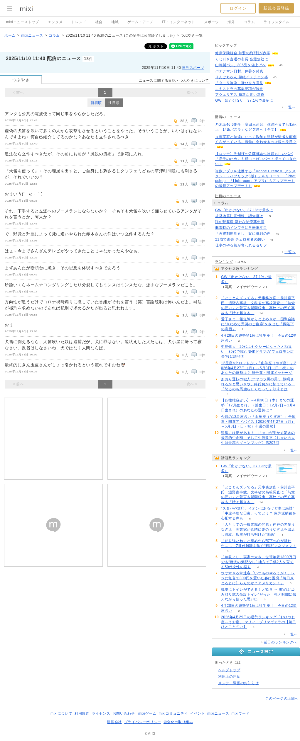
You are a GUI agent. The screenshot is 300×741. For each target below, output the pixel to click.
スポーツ (211, 22)
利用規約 (82, 713)
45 (277, 233)
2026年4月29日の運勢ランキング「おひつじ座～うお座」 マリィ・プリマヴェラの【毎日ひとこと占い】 (258, 622)
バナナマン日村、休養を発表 (239, 71)
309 (273, 245)
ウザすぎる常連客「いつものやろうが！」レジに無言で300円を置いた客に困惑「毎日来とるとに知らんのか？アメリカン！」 (258, 578)
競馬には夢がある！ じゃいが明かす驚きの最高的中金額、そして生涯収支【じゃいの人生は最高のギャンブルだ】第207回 (258, 438)
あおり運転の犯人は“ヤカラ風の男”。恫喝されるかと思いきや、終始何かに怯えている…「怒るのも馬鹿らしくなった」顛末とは (258, 384)
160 (279, 210)
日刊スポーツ (193, 68)
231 (270, 71)
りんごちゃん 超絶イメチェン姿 (241, 77)
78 (270, 89)
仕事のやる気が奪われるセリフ (241, 245)
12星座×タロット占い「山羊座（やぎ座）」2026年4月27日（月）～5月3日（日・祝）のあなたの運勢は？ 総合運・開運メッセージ (258, 368)
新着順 (96, 103)
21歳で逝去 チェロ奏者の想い (240, 239)
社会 (98, 22)
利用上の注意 (229, 676)
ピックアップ (226, 45)
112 (271, 94)
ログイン (238, 8)
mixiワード (240, 713)
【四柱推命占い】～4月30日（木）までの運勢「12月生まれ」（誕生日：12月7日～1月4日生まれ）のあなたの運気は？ (258, 405)
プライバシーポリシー (142, 722)
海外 (231, 22)
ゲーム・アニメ (140, 22)
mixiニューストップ (22, 22)
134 (278, 83)
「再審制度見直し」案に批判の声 (243, 233)
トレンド (78, 22)
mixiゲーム (147, 713)
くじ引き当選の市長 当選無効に (241, 59)
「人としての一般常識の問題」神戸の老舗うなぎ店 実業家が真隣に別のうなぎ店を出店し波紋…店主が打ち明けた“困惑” (258, 529)
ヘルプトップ (229, 670)
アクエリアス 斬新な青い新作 (239, 95)
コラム (249, 22)
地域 (115, 22)
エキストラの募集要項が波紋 (239, 89)
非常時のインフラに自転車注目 (241, 228)
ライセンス (101, 713)
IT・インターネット (178, 22)
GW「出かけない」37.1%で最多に (244, 100)
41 (271, 239)
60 (271, 222)
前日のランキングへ (280, 642)
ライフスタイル (276, 22)
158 (279, 100)
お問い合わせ (124, 713)
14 (261, 313)
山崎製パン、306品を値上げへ (240, 65)
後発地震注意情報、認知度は (239, 216)
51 (285, 53)
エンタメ (55, 22)
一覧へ (290, 107)
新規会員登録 (276, 8)
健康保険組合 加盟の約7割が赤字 (242, 53)
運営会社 (114, 722)
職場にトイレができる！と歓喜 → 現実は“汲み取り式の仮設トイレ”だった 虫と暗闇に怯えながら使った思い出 (258, 594)
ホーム (10, 35)
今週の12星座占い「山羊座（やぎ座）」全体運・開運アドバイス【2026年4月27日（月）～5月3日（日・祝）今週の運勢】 (258, 422)
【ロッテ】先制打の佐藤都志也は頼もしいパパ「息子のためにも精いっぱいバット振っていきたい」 (255, 159)
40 (280, 65)
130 (274, 59)
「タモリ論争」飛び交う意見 (239, 83)
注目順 (113, 103)
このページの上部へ (282, 698)
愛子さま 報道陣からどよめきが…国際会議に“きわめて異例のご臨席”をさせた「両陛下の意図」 (258, 324)
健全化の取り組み (178, 722)
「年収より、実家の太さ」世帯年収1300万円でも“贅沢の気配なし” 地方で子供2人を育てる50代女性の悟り (258, 562)
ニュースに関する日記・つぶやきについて (174, 81)
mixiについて (61, 713)
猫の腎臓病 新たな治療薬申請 (239, 222)
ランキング (224, 262)
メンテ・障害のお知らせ (238, 683)
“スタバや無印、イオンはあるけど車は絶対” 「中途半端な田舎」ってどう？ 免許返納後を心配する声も (258, 513)
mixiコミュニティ (173, 713)
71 (273, 227)
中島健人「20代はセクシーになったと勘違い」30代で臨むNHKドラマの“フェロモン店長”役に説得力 (257, 352)
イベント (197, 713)
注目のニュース (228, 196)
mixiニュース (32, 35)
